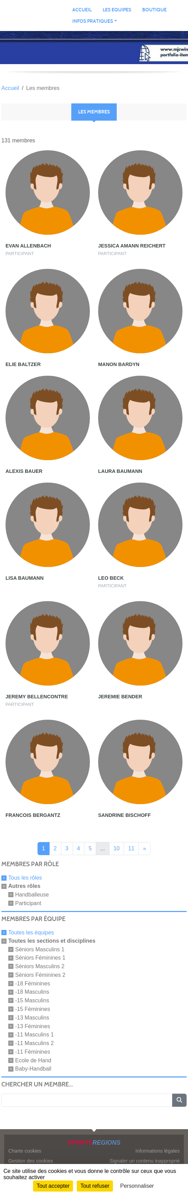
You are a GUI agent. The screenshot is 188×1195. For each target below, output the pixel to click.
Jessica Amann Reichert (132, 246)
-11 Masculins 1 (34, 1034)
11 (131, 848)
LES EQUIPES (117, 10)
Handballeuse (32, 895)
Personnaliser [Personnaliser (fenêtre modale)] (137, 1186)
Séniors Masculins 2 (39, 966)
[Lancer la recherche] (179, 1100)
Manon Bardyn (118, 364)
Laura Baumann (120, 471)
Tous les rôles (25, 878)
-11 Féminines (32, 1052)
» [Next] (144, 848)
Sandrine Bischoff (124, 815)
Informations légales (157, 1151)
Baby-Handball (33, 1069)
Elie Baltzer (23, 364)
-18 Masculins (32, 992)
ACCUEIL (82, 10)
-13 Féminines (32, 1026)
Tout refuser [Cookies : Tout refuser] (94, 1186)
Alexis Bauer (24, 471)
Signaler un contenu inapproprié (144, 1161)
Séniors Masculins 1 (39, 949)
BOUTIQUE (154, 10)
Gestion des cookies (30, 1161)
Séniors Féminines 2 (40, 975)
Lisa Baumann (25, 578)
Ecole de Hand (33, 1060)
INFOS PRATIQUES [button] (92, 21)
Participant (28, 903)
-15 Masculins (32, 1000)
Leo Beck (111, 578)
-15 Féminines (32, 1009)
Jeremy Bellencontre (37, 696)
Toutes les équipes (31, 932)
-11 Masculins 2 (34, 1043)
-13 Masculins (32, 1018)
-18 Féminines (32, 983)
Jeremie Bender (120, 696)
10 (117, 848)
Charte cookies (24, 1151)
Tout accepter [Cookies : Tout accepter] (53, 1186)
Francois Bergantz (33, 815)
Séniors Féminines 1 (40, 958)
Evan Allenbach (28, 246)
